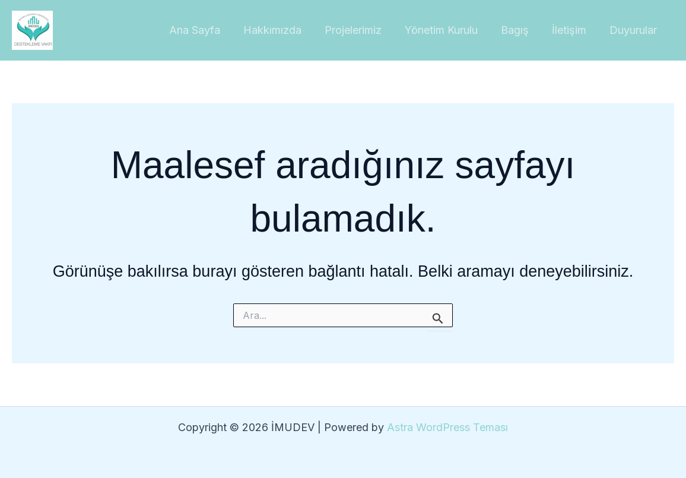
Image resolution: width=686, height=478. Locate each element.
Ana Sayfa (205, 30)
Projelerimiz (360, 30)
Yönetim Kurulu (447, 30)
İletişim (571, 30)
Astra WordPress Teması (447, 427)
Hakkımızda (282, 30)
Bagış (519, 30)
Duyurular (634, 30)
